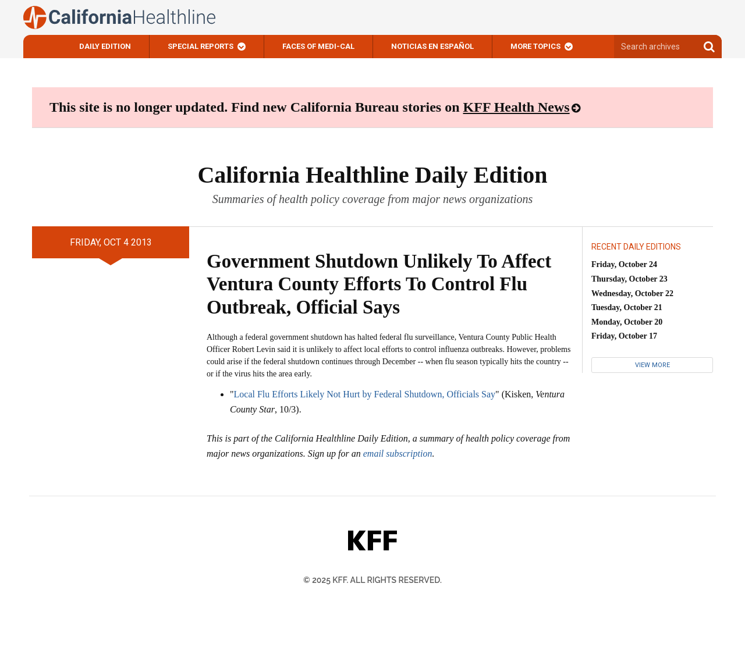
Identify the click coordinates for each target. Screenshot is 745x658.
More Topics (535, 46)
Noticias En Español (432, 46)
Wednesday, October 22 (632, 293)
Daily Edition (105, 46)
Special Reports (200, 46)
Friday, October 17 (624, 336)
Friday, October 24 (624, 264)
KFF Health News (516, 107)
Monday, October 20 (626, 322)
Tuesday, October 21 (626, 307)
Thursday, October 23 (629, 279)
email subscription (397, 453)
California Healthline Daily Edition (372, 175)
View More (652, 365)
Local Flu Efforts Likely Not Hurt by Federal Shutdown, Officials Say (365, 394)
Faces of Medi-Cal (318, 46)
